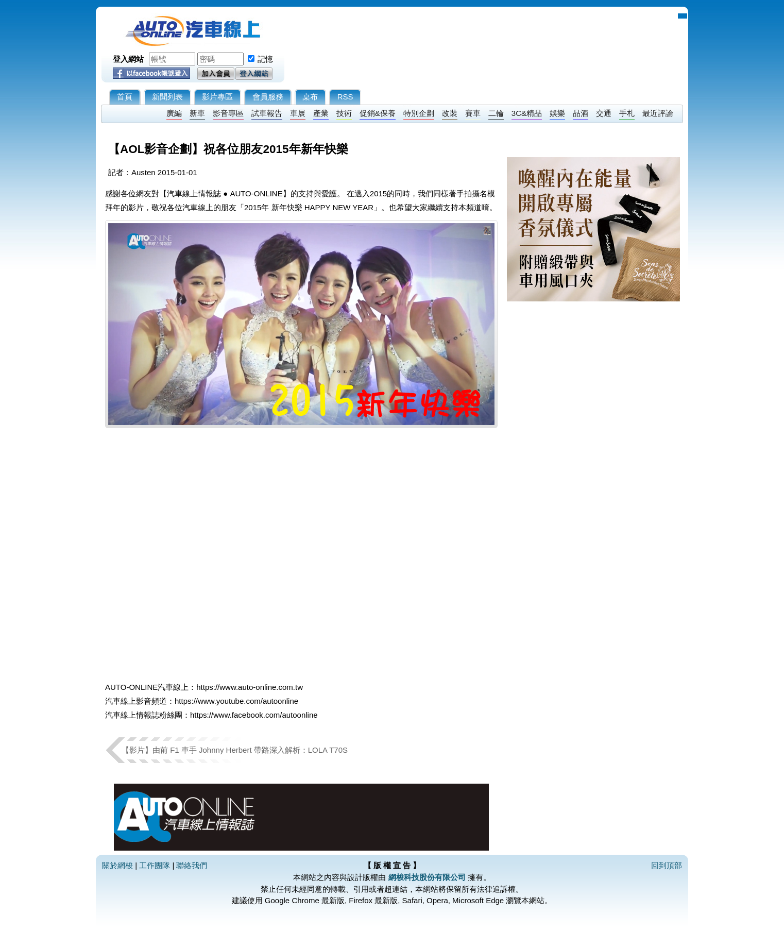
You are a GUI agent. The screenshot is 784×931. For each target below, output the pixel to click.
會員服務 (267, 96)
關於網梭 (117, 865)
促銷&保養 (378, 113)
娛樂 (557, 113)
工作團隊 (154, 865)
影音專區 (228, 113)
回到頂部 (666, 865)
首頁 (124, 96)
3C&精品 (527, 113)
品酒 (580, 113)
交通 (603, 113)
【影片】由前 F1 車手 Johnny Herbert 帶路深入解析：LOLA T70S (235, 750)
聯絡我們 (191, 865)
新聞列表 (167, 96)
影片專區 (217, 96)
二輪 (496, 113)
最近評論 (657, 113)
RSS (345, 96)
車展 (297, 113)
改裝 (449, 113)
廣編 (174, 113)
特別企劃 (418, 113)
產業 (321, 113)
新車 (197, 113)
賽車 (473, 113)
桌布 (310, 96)
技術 (344, 113)
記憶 (265, 59)
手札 (627, 113)
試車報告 (266, 113)
